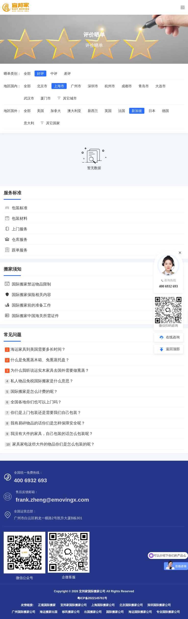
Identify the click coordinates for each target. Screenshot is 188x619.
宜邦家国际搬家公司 (73, 605)
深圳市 (93, 86)
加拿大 (55, 111)
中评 (53, 73)
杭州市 (110, 86)
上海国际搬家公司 (103, 605)
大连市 (160, 86)
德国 (165, 111)
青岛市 (143, 86)
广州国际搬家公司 (23, 612)
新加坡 (137, 111)
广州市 (76, 86)
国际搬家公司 (115, 612)
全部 (27, 73)
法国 (121, 111)
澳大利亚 (74, 111)
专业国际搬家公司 (168, 612)
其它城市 (67, 98)
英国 (108, 111)
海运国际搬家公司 (140, 612)
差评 (67, 73)
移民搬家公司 (71, 612)
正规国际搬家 (47, 605)
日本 (152, 111)
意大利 (29, 123)
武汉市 (29, 98)
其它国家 (50, 123)
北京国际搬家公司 (131, 605)
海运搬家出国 (48, 612)
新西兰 (93, 111)
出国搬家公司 (93, 612)
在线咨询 (173, 337)
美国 (40, 111)
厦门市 (45, 98)
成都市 (127, 86)
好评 (40, 73)
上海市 (59, 86)
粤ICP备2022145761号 (92, 598)
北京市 (42, 86)
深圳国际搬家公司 (159, 605)
